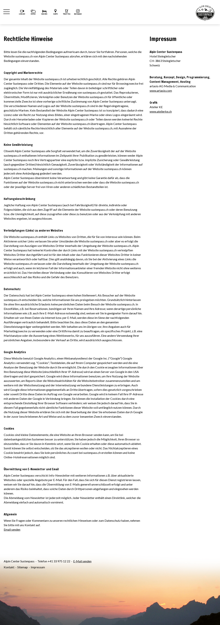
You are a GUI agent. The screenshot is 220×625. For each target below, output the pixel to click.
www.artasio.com (161, 90)
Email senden (12, 529)
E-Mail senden (82, 561)
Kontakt (9, 567)
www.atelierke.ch (161, 111)
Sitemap (22, 567)
